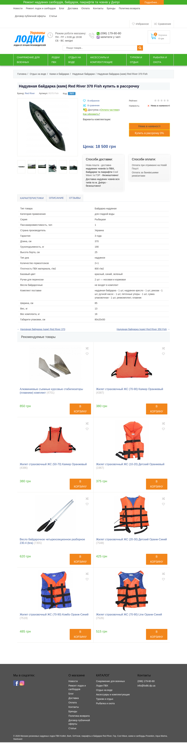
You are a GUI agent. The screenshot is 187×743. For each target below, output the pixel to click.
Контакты (98, 8)
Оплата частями (109, 110)
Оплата (85, 8)
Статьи (53, 16)
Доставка (73, 8)
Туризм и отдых (104, 699)
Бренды (111, 8)
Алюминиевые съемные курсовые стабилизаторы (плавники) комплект (51, 391)
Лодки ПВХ (102, 686)
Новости (18, 8)
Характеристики (33, 198)
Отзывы (80, 198)
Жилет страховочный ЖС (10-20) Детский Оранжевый (130, 466)
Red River (30, 93)
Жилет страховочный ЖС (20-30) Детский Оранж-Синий (131, 542)
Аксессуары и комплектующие (113, 695)
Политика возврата (129, 8)
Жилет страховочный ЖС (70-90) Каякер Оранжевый (129, 391)
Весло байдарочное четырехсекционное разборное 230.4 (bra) (52, 542)
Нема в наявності (149, 126)
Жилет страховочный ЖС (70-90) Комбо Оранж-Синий (54, 617)
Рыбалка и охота (105, 704)
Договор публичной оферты (30, 16)
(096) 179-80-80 (112, 33)
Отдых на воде (104, 690)
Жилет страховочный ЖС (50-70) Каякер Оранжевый (53, 466)
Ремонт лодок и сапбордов (41, 8)
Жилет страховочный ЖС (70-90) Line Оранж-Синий (129, 617)
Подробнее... (151, 2)
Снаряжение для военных (110, 681)
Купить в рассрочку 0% (149, 133)
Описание (59, 198)
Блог (61, 8)
